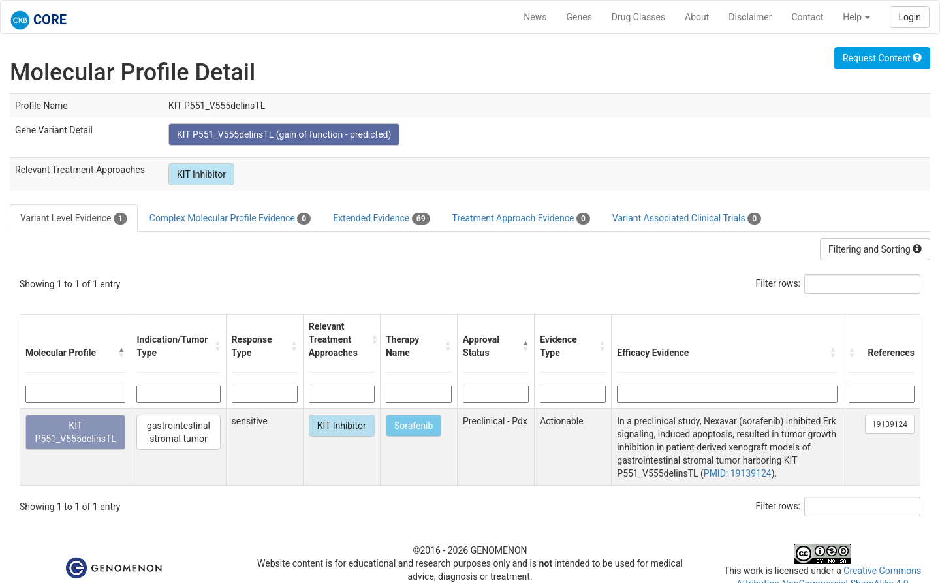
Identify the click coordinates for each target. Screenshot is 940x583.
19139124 (889, 424)
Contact (807, 17)
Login (909, 17)
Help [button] (856, 17)
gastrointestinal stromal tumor (178, 432)
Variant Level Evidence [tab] (73, 219)
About (697, 17)
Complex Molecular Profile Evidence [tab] (230, 219)
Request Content (882, 58)
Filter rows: (778, 283)
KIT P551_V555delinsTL (75, 432)
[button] (121, 352)
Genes (579, 17)
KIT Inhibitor (201, 174)
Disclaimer (750, 17)
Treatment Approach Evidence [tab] (521, 219)
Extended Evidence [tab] (381, 219)
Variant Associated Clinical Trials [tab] (686, 219)
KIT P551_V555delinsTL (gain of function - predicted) (284, 134)
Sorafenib (413, 425)
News (535, 17)
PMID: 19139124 (738, 473)
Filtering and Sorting (875, 249)
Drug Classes (638, 17)
